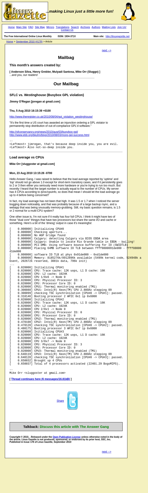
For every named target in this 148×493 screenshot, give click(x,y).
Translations (63, 27)
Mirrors (50, 27)
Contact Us (67, 29)
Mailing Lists (109, 27)
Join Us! (121, 27)
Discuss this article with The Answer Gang (74, 460)
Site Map (40, 27)
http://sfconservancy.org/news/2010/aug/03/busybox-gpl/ (44, 131)
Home (11, 27)
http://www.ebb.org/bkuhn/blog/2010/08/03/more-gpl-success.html (49, 135)
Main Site (21, 27)
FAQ (30, 27)
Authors (96, 27)
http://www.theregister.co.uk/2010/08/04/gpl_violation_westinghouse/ (51, 116)
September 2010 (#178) (29, 41)
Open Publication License (67, 470)
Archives (85, 27)
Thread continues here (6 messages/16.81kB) (40, 412)
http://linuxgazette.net (118, 36)
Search (75, 27)
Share (60, 433)
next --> (106, 50)
